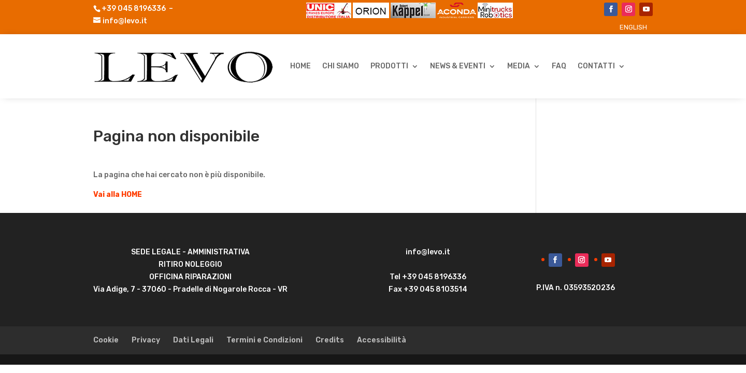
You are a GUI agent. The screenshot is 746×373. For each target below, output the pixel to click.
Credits (329, 340)
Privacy (146, 340)
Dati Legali (193, 340)
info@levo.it (125, 21)
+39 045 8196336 (134, 8)
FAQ (559, 66)
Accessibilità (381, 340)
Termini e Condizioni (264, 340)
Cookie (106, 340)
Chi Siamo (340, 66)
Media (518, 66)
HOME (300, 66)
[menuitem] (633, 27)
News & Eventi (457, 66)
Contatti (596, 66)
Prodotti (389, 66)
